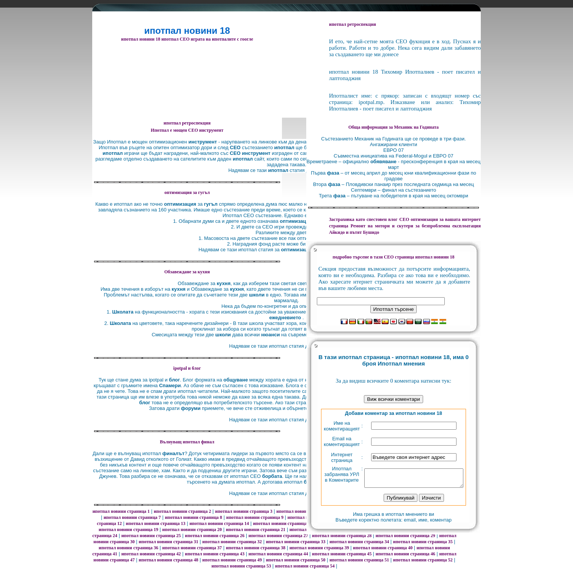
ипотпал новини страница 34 (359, 541)
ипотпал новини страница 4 (305, 511)
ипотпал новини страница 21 (255, 529)
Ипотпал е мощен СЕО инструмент (187, 130)
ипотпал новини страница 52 (423, 560)
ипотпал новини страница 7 (132, 517)
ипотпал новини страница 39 (319, 547)
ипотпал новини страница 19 (128, 529)
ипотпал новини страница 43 (214, 553)
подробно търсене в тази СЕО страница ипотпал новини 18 (393, 257)
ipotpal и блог (187, 368)
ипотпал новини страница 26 (214, 535)
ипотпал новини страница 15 (283, 523)
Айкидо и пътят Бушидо (354, 232)
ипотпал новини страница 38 (255, 547)
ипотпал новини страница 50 (296, 560)
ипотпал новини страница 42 (151, 553)
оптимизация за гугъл (186, 192)
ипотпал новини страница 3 (243, 511)
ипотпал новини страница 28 (342, 535)
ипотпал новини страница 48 (168, 560)
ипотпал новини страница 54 (305, 566)
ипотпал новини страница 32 (232, 541)
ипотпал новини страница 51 (359, 560)
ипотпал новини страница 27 (278, 535)
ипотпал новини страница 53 (241, 566)
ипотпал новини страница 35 (423, 541)
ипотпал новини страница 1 (121, 511)
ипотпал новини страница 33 (296, 541)
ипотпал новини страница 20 (192, 529)
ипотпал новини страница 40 (382, 547)
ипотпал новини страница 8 (193, 517)
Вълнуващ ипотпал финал (187, 441)
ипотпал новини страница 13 (156, 523)
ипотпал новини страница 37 (192, 547)
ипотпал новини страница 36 (128, 547)
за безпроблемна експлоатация (416, 226)
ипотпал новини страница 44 (278, 553)
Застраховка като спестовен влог (363, 219)
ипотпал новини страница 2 (182, 511)
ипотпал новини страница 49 (232, 560)
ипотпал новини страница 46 (405, 553)
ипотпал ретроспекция (187, 123)
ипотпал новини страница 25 (151, 535)
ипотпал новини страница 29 (405, 535)
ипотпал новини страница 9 (254, 517)
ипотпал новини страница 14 (219, 523)
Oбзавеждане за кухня (187, 271)
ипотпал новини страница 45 (342, 553)
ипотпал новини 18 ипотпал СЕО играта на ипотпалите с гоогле (187, 39)
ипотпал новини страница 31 (168, 541)
